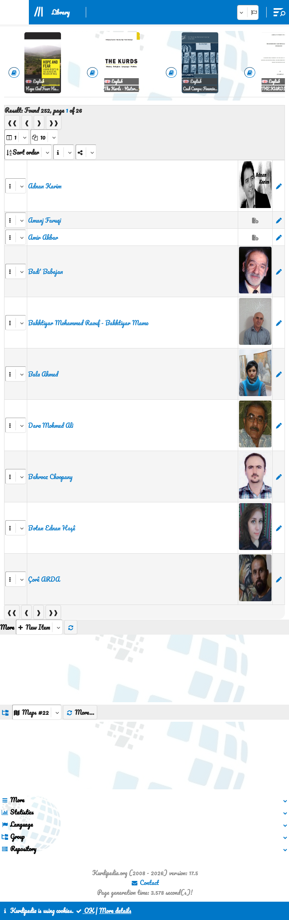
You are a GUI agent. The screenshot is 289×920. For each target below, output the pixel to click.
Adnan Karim (44, 186)
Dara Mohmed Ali (50, 425)
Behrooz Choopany (50, 477)
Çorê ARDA (44, 579)
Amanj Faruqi (44, 220)
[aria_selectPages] (16, 137)
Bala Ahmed (43, 374)
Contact (145, 882)
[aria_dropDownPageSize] (44, 137)
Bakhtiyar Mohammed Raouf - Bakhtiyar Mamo (88, 323)
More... (80, 712)
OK (84, 911)
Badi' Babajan (45, 271)
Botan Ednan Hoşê (51, 528)
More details (115, 911)
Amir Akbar (43, 237)
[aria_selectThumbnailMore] (39, 627)
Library (61, 12)
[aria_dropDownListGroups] (37, 712)
